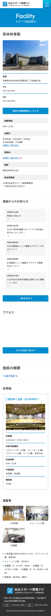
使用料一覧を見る (11, 157)
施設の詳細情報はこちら (24, 110)
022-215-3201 (18, 605)
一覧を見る (33, 298)
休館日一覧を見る (11, 145)
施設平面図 (10, 375)
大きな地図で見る (24, 350)
